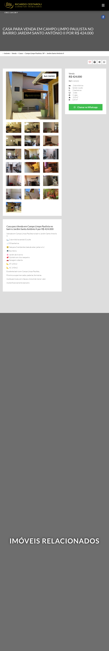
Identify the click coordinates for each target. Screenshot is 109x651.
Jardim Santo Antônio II (55, 53)
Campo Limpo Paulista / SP (35, 53)
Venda (14, 53)
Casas (21, 53)
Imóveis (7, 53)
